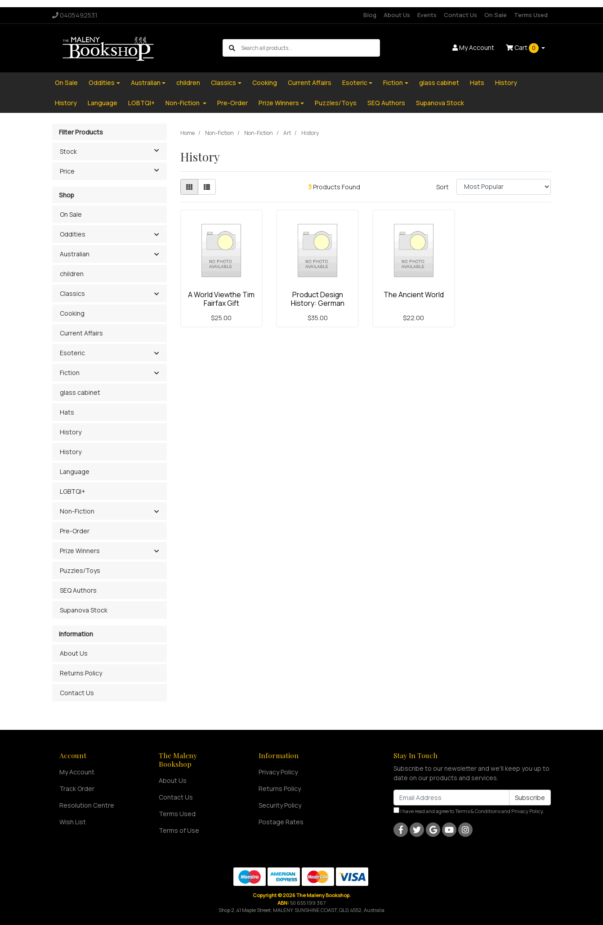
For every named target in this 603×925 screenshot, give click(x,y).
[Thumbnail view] (189, 187)
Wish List (72, 822)
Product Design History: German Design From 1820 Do (318, 303)
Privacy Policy (278, 772)
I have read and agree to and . (468, 810)
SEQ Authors (386, 102)
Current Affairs (309, 82)
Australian (146, 82)
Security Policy (280, 805)
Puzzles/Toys (336, 102)
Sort (442, 187)
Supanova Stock (440, 102)
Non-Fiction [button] (77, 511)
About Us (397, 15)
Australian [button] (74, 254)
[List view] (207, 187)
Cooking (264, 82)
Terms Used (531, 15)
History (506, 82)
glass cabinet (439, 82)
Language (102, 102)
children (188, 82)
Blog (369, 15)
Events (427, 15)
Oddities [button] (72, 234)
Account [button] (473, 47)
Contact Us (460, 15)
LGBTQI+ (141, 102)
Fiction (393, 82)
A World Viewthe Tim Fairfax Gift (221, 299)
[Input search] (310, 48)
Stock (113, 150)
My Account (76, 772)
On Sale (495, 15)
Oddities (102, 82)
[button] (156, 234)
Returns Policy (81, 673)
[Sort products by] (503, 187)
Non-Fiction (183, 102)
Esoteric (354, 82)
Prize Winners (279, 102)
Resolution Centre (86, 805)
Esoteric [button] (72, 353)
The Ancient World (414, 294)
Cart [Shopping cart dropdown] (523, 48)
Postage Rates (281, 822)
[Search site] (232, 48)
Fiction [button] (70, 372)
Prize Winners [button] (80, 550)
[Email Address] (451, 797)
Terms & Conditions (477, 811)
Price (113, 170)
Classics (223, 82)
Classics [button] (72, 293)
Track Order (76, 788)
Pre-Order (232, 102)
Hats (477, 82)
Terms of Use (179, 830)
